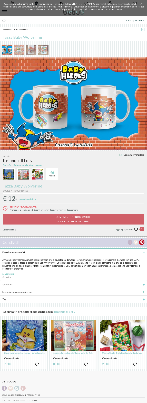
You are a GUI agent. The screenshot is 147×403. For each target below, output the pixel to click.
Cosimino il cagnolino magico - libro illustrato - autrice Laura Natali (33, 353)
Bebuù (4, 395)
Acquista (30, 395)
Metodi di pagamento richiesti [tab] (73, 292)
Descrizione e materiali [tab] (73, 252)
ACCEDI (129, 20)
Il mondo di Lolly (64, 312)
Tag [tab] (73, 299)
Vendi (37, 395)
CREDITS (34, 400)
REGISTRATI (140, 20)
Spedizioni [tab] (73, 284)
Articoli (52, 172)
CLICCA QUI (70, 12)
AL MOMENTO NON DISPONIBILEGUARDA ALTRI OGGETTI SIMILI (73, 219)
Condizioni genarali (17, 395)
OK (82, 12)
